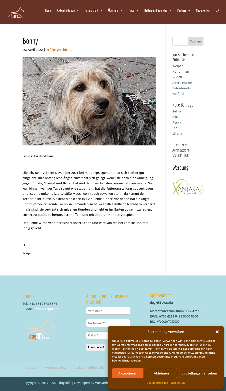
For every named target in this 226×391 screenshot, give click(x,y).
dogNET (65, 383)
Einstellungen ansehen (199, 373)
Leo (174, 128)
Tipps (131, 10)
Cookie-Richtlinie (157, 383)
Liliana (177, 133)
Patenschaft (91, 10)
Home (48, 10)
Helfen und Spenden (156, 10)
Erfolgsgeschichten (60, 50)
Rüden (177, 77)
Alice (175, 117)
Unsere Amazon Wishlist (180, 150)
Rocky (176, 122)
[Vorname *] (108, 311)
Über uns (113, 10)
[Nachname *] (108, 323)
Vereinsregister (56, 367)
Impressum (177, 383)
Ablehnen (161, 373)
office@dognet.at (46, 309)
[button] (217, 332)
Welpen (178, 66)
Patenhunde (181, 88)
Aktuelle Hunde (66, 10)
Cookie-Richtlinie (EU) (89, 367)
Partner (181, 10)
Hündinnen (180, 71)
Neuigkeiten (203, 10)
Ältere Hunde (182, 83)
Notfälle (178, 94)
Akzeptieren (127, 373)
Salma (176, 111)
